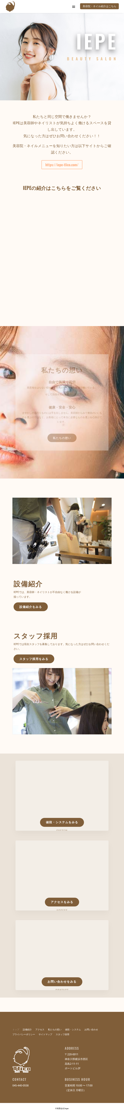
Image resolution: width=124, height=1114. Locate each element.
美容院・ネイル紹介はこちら (99, 6)
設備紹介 (27, 1029)
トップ (15, 1029)
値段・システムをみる (62, 822)
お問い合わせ (91, 1029)
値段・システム (73, 1029)
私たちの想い (62, 436)
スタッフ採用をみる (33, 659)
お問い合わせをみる (62, 981)
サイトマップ (45, 1034)
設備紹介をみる (30, 607)
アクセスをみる (62, 902)
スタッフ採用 (62, 1034)
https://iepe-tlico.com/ (61, 164)
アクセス (39, 1029)
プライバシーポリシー (23, 1034)
